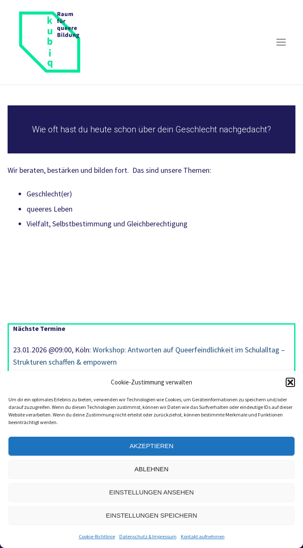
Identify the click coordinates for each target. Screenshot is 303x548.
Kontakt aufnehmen (203, 536)
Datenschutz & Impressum (148, 536)
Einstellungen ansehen (151, 492)
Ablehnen (151, 469)
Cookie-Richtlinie (97, 536)
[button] (290, 382)
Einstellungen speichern (151, 515)
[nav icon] (280, 42)
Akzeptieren (151, 445)
